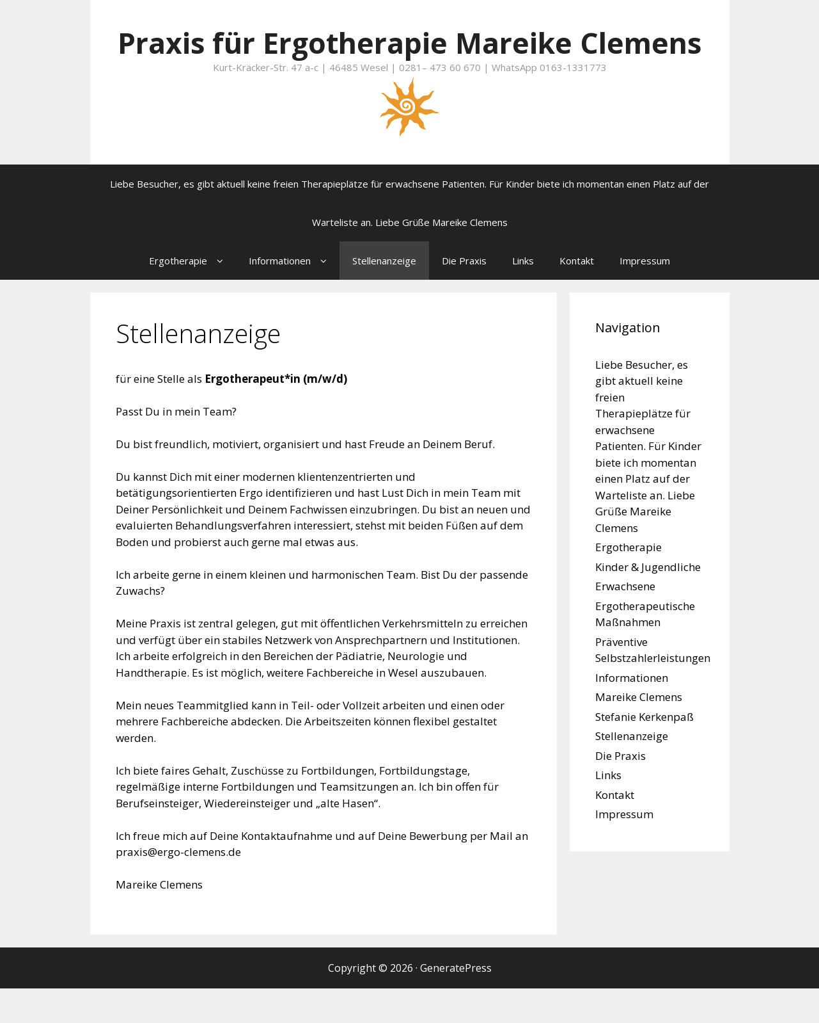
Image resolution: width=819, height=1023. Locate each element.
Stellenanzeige (384, 295)
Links (523, 295)
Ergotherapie (192, 295)
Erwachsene (625, 620)
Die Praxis (464, 295)
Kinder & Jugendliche (648, 601)
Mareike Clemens (638, 731)
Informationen (294, 295)
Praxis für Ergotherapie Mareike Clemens (410, 60)
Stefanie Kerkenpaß (644, 751)
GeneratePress (456, 1002)
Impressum (645, 295)
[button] (221, 295)
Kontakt (576, 295)
